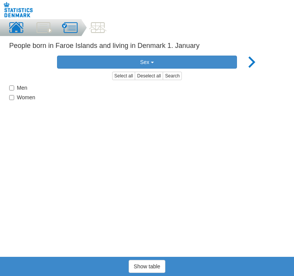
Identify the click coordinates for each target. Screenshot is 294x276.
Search (172, 76)
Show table (147, 266)
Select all (123, 76)
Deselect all (149, 76)
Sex (147, 62)
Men (18, 88)
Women (22, 97)
